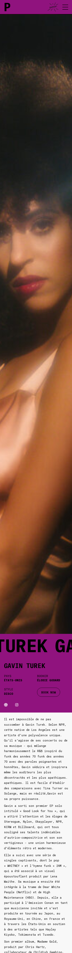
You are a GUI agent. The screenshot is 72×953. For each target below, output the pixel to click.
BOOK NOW (48, 692)
